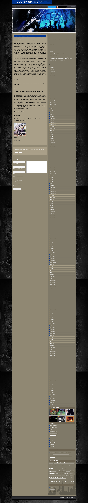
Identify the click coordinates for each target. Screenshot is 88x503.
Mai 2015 (51, 317)
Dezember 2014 (52, 327)
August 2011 (52, 402)
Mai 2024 (51, 112)
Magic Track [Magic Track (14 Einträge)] (70, 475)
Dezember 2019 (52, 215)
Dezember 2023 (52, 122)
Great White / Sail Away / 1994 (55, 48)
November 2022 (52, 148)
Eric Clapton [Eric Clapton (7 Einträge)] (54, 471)
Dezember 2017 (52, 256)
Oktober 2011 (52, 400)
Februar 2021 (52, 187)
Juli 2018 (51, 242)
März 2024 (52, 116)
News (51, 440)
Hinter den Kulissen (53, 433)
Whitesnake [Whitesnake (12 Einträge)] (67, 481)
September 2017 (53, 262)
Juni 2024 (51, 110)
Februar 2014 (52, 347)
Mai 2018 (51, 246)
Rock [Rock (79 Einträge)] (53, 478)
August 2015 (52, 311)
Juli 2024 (51, 108)
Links (51, 438)
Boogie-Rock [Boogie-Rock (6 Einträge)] (57, 465)
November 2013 (52, 353)
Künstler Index (44, 6)
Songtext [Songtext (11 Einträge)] (60, 479)
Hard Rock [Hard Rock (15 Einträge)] (54, 473)
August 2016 (52, 288)
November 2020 (52, 193)
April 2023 (52, 138)
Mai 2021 (51, 181)
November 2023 (52, 124)
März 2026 (52, 69)
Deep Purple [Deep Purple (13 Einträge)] (65, 468)
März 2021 (52, 185)
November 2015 (52, 305)
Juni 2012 (51, 386)
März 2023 (52, 140)
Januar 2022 (52, 165)
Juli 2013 (51, 361)
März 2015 (52, 321)
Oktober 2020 (52, 195)
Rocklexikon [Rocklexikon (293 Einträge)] (60, 477)
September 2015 (53, 309)
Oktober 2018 (52, 236)
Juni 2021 (51, 179)
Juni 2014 (51, 339)
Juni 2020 (51, 203)
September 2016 (53, 286)
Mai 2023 (51, 136)
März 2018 (52, 250)
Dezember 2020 (52, 191)
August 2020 (52, 199)
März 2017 (52, 274)
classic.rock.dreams (62, 6)
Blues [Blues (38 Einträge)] (58, 463)
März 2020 (52, 209)
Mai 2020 (51, 205)
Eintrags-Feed (52, 489)
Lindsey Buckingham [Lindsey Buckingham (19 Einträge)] (54, 475)
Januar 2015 (52, 325)
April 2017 (52, 272)
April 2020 (52, 207)
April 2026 (52, 67)
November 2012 (52, 376)
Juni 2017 (51, 268)
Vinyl (51, 446)
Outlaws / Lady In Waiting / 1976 (22, 36)
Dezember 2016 (52, 280)
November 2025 (52, 77)
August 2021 (52, 175)
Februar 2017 (52, 276)
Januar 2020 (52, 213)
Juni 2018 (51, 244)
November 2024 (52, 100)
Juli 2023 (51, 132)
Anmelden (52, 487)
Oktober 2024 (52, 102)
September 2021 (53, 173)
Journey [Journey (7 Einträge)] (71, 473)
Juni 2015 (51, 315)
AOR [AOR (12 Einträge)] (52, 463)
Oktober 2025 (52, 79)
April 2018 (52, 248)
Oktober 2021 (52, 171)
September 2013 (53, 357)
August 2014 (52, 335)
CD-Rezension (52, 427)
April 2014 (52, 343)
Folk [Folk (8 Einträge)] (67, 471)
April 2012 (52, 390)
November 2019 (52, 217)
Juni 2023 (51, 134)
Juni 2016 (51, 292)
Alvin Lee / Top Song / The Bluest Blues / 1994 (63, 452)
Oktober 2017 (52, 260)
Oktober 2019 (52, 219)
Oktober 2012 (52, 378)
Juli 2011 (51, 404)
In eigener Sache (53, 435)
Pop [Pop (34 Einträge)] (50, 478)
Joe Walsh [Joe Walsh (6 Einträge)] (68, 473)
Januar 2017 (52, 278)
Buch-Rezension (53, 425)
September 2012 (53, 380)
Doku (51, 429)
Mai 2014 (51, 341)
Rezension (42, 149)
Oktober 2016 (52, 284)
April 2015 (52, 319)
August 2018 (52, 240)
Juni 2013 (51, 363)
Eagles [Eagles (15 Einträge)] (50, 471)
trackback (20, 152)
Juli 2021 (51, 177)
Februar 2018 (52, 252)
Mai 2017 (51, 270)
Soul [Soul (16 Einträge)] (63, 479)
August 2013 (52, 359)
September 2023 (53, 128)
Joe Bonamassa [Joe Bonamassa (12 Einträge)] (63, 473)
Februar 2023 (52, 142)
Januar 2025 (52, 96)
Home (13, 6)
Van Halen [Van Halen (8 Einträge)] (63, 481)
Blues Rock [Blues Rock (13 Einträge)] (69, 463)
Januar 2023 (52, 144)
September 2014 (53, 333)
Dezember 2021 (52, 167)
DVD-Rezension (53, 431)
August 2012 (52, 382)
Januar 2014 (52, 349)
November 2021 (52, 169)
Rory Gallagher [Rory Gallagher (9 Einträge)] (55, 479)
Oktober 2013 (52, 355)
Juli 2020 (51, 201)
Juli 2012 (51, 384)
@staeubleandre (52, 6)
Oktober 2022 (52, 150)
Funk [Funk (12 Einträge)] (69, 471)
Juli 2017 (51, 266)
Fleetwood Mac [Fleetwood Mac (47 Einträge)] (61, 471)
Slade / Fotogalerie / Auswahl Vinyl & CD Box (57, 53)
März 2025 (52, 92)
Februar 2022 (52, 163)
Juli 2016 (51, 290)
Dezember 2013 (52, 351)
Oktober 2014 (52, 331)
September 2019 (53, 221)
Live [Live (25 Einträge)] (60, 475)
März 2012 (52, 392)
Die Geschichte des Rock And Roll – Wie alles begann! (27, 6)
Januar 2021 (52, 189)
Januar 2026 (52, 73)
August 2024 (52, 106)
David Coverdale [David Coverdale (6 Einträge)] (59, 468)
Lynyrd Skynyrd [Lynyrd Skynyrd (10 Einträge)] (65, 475)
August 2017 (52, 264)
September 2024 (53, 104)
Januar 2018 (52, 254)
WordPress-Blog (72, 497)
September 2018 (53, 238)
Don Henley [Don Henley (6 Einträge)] (70, 468)
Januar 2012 (52, 396)
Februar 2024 (52, 118)
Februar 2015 (52, 323)
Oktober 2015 (52, 307)
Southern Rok (18, 140)
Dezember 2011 (52, 398)
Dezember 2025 (52, 75)
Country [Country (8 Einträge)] (55, 468)
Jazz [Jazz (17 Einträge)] (58, 473)
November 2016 (52, 282)
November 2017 (52, 258)
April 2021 (52, 183)
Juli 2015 (51, 313)
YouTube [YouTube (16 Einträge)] (72, 481)
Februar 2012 (52, 394)
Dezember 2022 (52, 146)
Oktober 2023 (52, 126)
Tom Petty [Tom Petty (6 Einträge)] (59, 481)
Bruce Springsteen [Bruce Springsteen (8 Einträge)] (63, 465)
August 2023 (52, 130)
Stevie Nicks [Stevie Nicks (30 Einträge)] (54, 481)
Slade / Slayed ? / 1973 (54, 55)
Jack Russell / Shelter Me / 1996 (55, 46)
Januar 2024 (52, 120)
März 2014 (52, 345)
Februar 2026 (52, 71)
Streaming (52, 444)
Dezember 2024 (52, 98)
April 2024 (52, 114)
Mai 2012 (51, 388)
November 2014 (52, 329)
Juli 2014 (51, 337)
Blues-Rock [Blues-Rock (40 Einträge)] (63, 463)
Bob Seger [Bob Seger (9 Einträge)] (53, 465)
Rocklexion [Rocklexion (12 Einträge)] (68, 477)
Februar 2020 (52, 211)
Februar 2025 (52, 94)
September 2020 (53, 197)
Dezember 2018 (52, 234)
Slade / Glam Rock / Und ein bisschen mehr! (57, 60)
